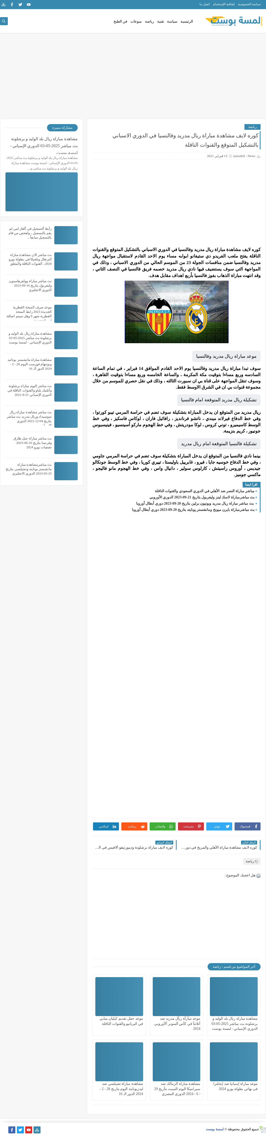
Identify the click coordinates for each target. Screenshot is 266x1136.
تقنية (160, 21)
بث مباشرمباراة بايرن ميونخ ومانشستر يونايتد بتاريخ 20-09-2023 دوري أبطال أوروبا (193, 510)
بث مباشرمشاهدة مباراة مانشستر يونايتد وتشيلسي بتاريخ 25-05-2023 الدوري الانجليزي (29, 469)
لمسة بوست (215, 1129)
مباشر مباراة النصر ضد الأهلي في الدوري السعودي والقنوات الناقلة (205, 491)
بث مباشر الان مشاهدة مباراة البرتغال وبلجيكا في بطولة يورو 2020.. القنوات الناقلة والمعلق (30, 259)
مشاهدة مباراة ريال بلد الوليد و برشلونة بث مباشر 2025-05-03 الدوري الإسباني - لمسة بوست (234, 1023)
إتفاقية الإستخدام (224, 4)
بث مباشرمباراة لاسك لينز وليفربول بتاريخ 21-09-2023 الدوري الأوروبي (202, 497)
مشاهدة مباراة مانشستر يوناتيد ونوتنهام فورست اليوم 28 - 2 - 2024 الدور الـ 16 (30, 364)
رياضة (149, 21)
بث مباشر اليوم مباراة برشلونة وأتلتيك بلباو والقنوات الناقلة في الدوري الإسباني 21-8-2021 (30, 390)
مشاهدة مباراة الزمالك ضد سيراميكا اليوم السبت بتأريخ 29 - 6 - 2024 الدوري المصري (177, 1089)
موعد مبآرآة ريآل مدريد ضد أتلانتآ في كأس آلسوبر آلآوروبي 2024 (177, 1023)
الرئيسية (187, 21)
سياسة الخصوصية (249, 4)
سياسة (172, 21)
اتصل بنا (205, 4)
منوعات (136, 21)
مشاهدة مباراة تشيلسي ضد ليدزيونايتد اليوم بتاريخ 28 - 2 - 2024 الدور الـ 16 (121, 1089)
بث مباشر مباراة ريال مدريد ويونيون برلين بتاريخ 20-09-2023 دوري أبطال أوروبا (195, 503)
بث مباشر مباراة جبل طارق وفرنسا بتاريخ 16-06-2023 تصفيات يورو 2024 (33, 442)
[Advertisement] (133, 78)
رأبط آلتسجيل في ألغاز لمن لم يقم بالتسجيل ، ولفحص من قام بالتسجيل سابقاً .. (30, 233)
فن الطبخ (121, 21)
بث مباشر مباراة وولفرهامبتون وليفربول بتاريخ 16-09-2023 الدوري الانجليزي (30, 285)
